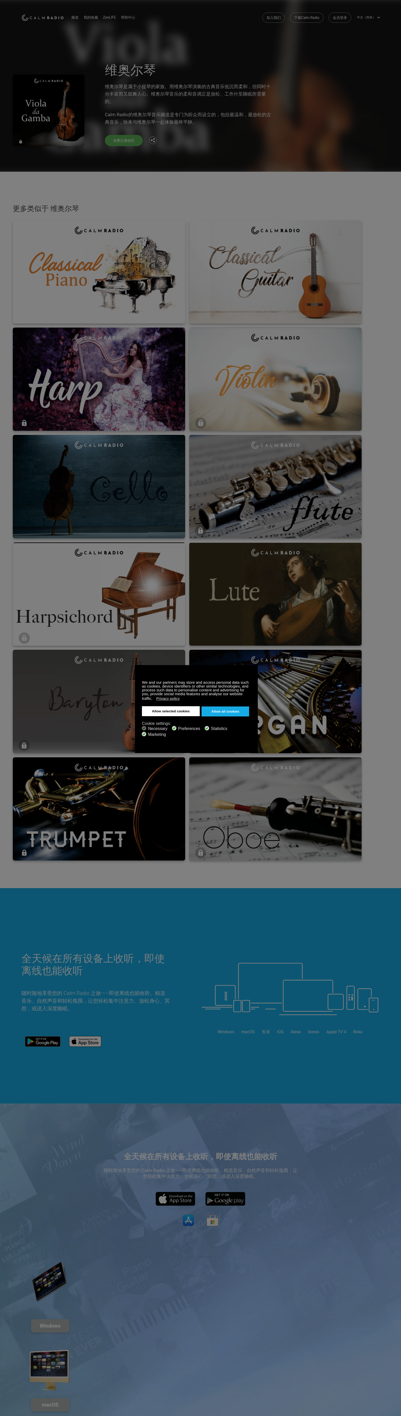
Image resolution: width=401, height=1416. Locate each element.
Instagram (376, 1340)
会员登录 (340, 15)
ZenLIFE (119, 15)
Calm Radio (47, 15)
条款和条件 (30, 1366)
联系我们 (148, 1341)
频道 (85, 15)
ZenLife (87, 1349)
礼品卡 (26, 1349)
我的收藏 (101, 15)
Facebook (342, 1340)
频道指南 (148, 1358)
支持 (25, 1341)
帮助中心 (138, 15)
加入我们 (273, 15)
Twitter (359, 1340)
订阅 (84, 1341)
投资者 (146, 1366)
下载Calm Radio (306, 15)
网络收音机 (30, 1358)
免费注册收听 (125, 140)
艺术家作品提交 (93, 1358)
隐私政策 (88, 1366)
